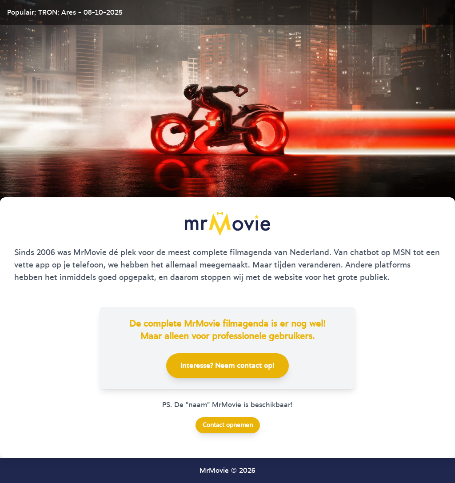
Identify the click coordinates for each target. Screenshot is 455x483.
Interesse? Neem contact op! (227, 365)
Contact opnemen (228, 425)
